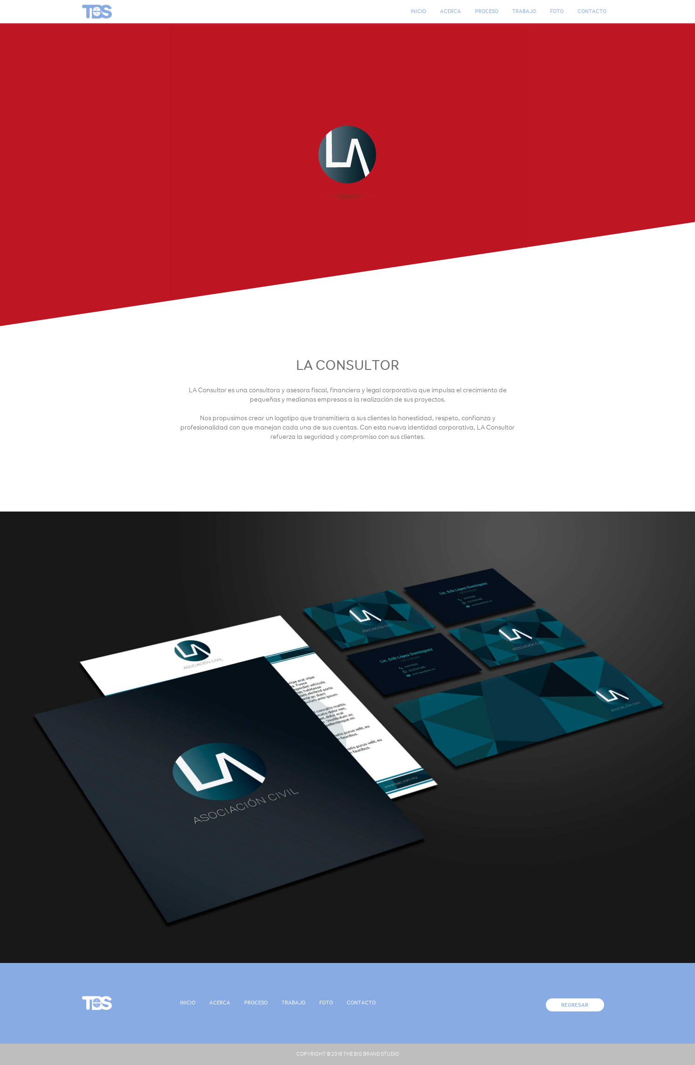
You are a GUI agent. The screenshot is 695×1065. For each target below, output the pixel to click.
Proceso (486, 11)
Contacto (592, 11)
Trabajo (524, 11)
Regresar (574, 1005)
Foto (557, 11)
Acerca (450, 11)
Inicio (418, 11)
